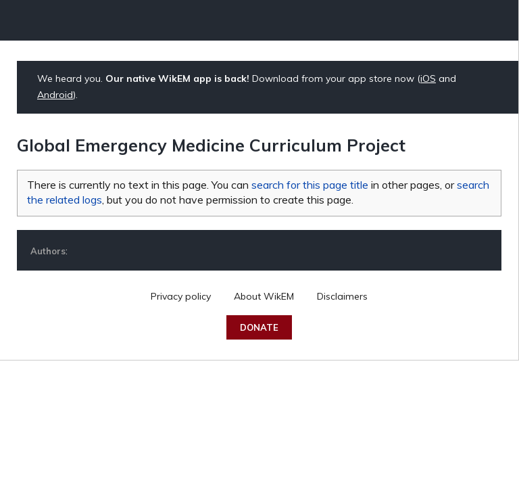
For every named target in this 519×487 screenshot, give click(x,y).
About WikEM (264, 296)
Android (55, 95)
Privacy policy (181, 296)
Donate (259, 327)
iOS (428, 78)
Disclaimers (342, 296)
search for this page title (309, 184)
